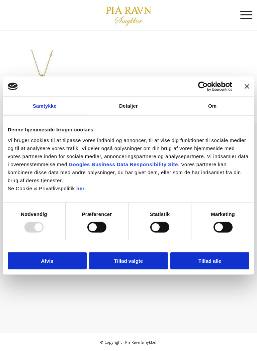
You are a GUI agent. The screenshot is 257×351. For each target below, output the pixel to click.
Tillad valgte (128, 260)
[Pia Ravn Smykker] (128, 15)
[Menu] (243, 15)
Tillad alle (209, 260)
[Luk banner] (247, 86)
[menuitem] (243, 15)
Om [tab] (212, 106)
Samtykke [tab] (45, 106)
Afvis (47, 260)
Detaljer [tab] (128, 106)
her (80, 188)
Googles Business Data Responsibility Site (123, 164)
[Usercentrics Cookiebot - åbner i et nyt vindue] (203, 87)
